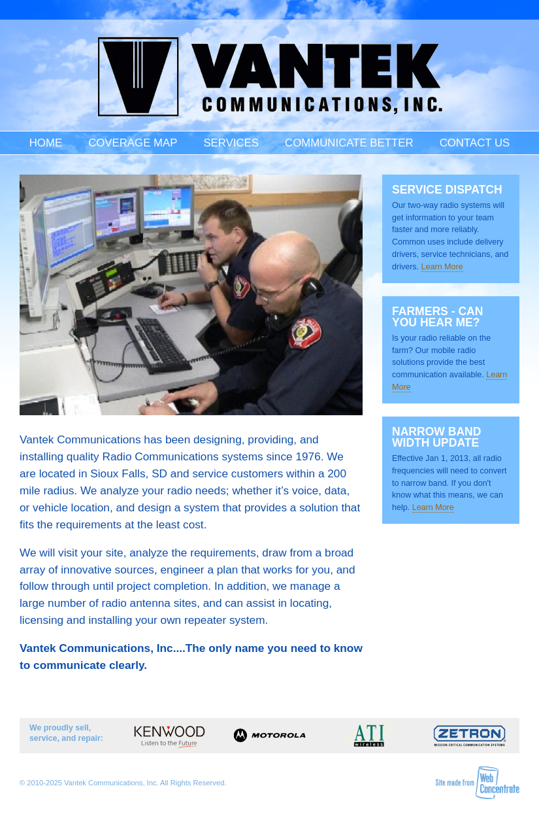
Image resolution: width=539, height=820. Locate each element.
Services (231, 143)
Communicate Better (349, 143)
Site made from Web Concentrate (477, 783)
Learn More (442, 266)
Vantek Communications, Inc (269, 77)
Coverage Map (132, 143)
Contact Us (475, 143)
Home (45, 143)
